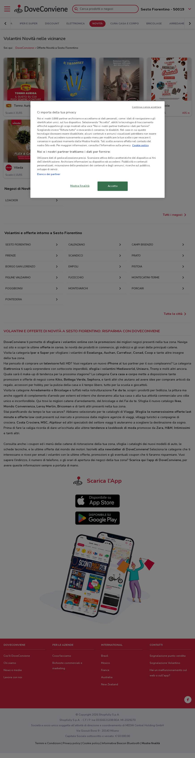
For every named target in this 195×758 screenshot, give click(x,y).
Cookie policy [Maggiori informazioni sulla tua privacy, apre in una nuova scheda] (140, 145)
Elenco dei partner (48, 174)
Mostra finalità (80, 186)
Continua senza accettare (146, 106)
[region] (97, 149)
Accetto (113, 186)
